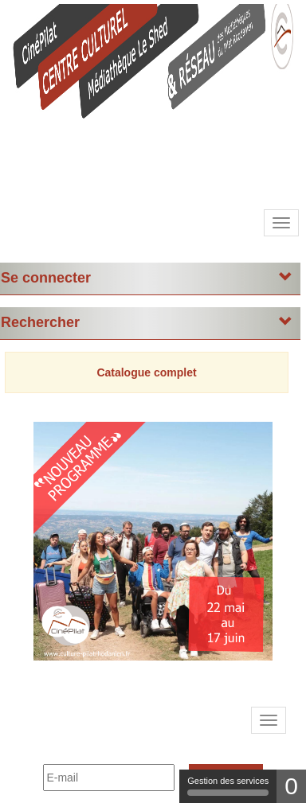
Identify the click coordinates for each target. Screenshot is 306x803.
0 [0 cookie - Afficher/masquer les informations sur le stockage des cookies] (291, 786)
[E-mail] (109, 777)
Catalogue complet (146, 372)
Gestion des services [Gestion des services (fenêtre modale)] (228, 786)
